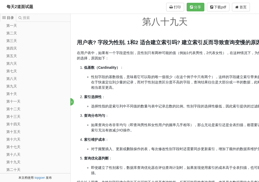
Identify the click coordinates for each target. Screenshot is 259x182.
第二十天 (13, 170)
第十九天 (13, 162)
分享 (195, 7)
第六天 (11, 63)
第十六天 (13, 139)
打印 (175, 7)
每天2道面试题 (20, 7)
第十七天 (13, 147)
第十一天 (13, 101)
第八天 (11, 79)
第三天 (11, 41)
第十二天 (13, 109)
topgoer (40, 177)
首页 (241, 7)
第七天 (11, 71)
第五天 (11, 56)
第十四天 (13, 124)
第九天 (11, 86)
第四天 (11, 48)
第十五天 (13, 132)
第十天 (11, 94)
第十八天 (13, 154)
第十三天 (13, 117)
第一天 (11, 26)
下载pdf (218, 7)
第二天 (11, 33)
